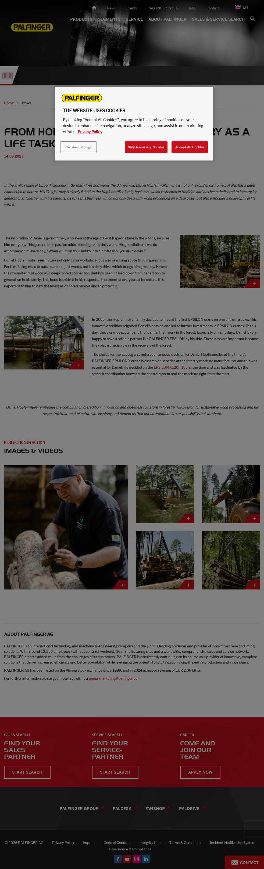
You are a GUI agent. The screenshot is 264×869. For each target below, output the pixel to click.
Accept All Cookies (189, 147)
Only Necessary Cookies (146, 147)
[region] (134, 124)
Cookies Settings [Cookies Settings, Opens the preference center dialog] (78, 147)
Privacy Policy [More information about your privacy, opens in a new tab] (90, 131)
